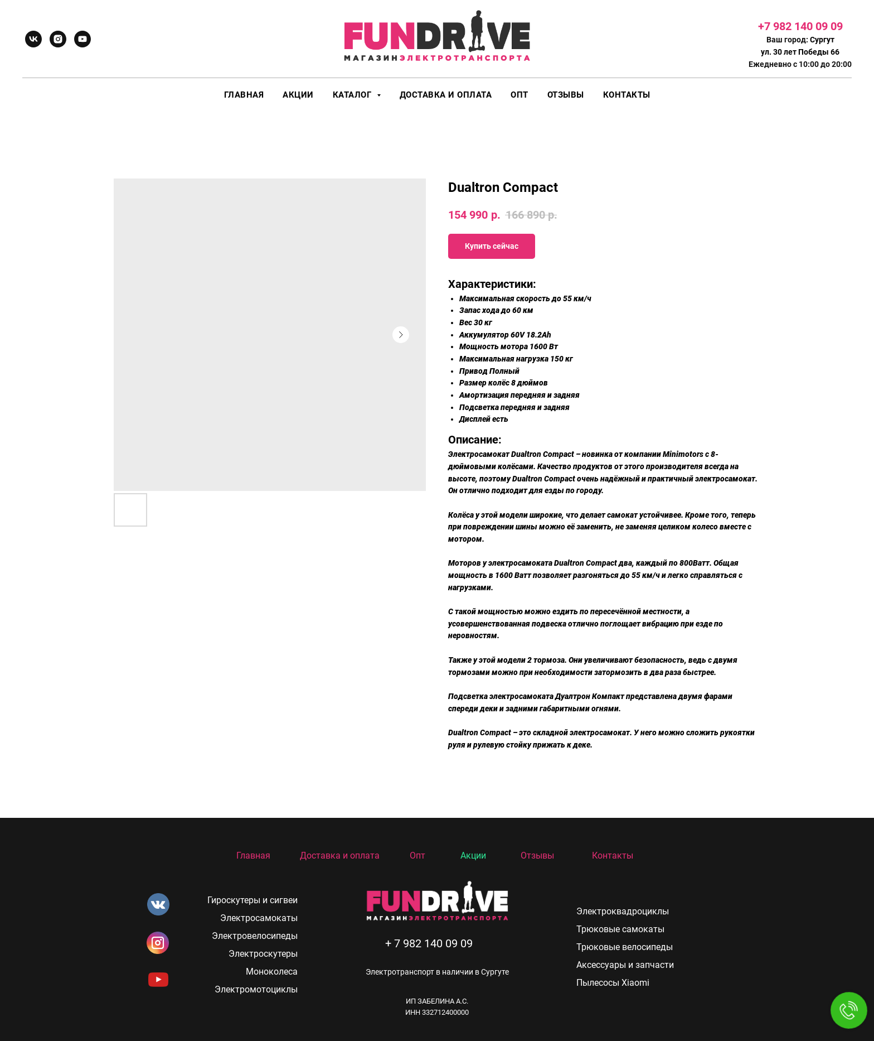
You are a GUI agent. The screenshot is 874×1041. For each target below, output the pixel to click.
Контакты (626, 95)
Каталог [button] (353, 95)
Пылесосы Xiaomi (612, 982)
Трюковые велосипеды (624, 947)
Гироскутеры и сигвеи (252, 900)
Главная (244, 95)
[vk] (33, 39)
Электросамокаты (259, 918)
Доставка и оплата (446, 95)
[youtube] (82, 39)
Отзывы (565, 95)
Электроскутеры (263, 953)
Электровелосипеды (255, 936)
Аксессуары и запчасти (625, 965)
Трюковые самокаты (620, 929)
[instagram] (58, 39)
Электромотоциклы (256, 989)
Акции (298, 95)
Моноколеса (272, 971)
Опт (519, 95)
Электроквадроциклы (622, 911)
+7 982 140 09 (794, 26)
